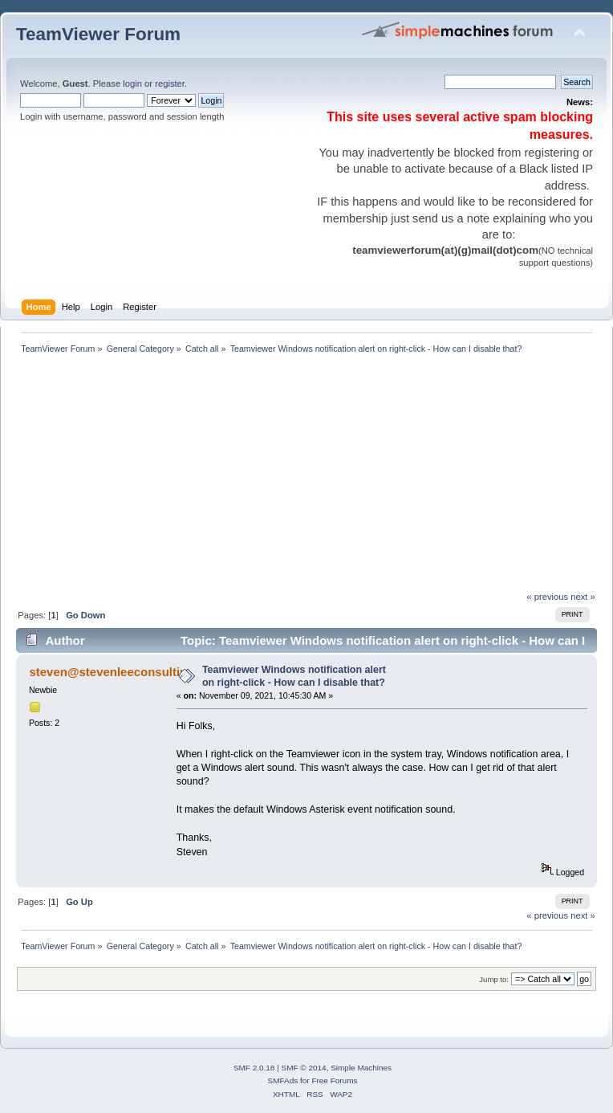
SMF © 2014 (304, 1067)
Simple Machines (361, 1067)
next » (582, 596)
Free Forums (334, 1080)
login (132, 83)
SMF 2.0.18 (254, 1067)
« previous (547, 596)
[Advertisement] (238, 477)
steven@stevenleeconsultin (108, 672)
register (170, 83)
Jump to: (494, 979)
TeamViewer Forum (98, 34)
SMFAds (283, 1080)
